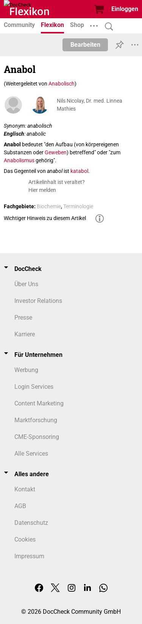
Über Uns (26, 284)
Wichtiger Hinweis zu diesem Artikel (45, 218)
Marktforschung (35, 420)
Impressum (29, 556)
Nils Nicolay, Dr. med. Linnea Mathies (89, 105)
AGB (20, 506)
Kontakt (24, 489)
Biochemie (49, 206)
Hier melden (42, 190)
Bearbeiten (85, 44)
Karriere (24, 334)
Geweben (56, 152)
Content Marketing (39, 403)
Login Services (33, 386)
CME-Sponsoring (36, 436)
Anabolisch (61, 84)
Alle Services (31, 453)
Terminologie (78, 206)
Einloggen (124, 9)
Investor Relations (38, 300)
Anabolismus (19, 160)
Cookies (25, 539)
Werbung (26, 370)
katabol (79, 171)
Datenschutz (31, 522)
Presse (23, 317)
